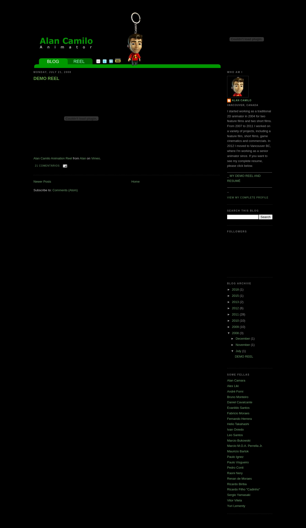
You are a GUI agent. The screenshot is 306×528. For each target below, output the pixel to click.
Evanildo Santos (238, 408)
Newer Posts (42, 181)
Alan (83, 158)
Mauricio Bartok (238, 451)
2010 (236, 320)
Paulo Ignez (235, 457)
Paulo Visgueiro (238, 462)
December (243, 338)
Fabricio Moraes (238, 413)
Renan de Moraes (239, 478)
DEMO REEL (46, 78)
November (243, 345)
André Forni (235, 391)
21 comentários (47, 165)
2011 (236, 314)
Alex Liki (233, 386)
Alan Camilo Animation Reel (52, 158)
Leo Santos (235, 435)
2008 (236, 333)
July (239, 351)
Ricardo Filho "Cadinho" (243, 489)
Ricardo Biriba (237, 484)
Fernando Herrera (239, 419)
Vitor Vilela (234, 500)
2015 (236, 296)
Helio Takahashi (238, 424)
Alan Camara (236, 380)
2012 (236, 308)
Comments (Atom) (65, 190)
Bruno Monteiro (237, 397)
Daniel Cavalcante (239, 402)
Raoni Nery (235, 473)
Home (135, 181)
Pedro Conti (235, 467)
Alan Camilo (241, 100)
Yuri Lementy (236, 506)
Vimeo (95, 158)
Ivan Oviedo (235, 429)
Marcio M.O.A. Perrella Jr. (245, 446)
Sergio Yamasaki (238, 495)
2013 (236, 302)
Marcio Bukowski (239, 440)
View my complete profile (247, 197)
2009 (236, 327)
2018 (236, 289)
